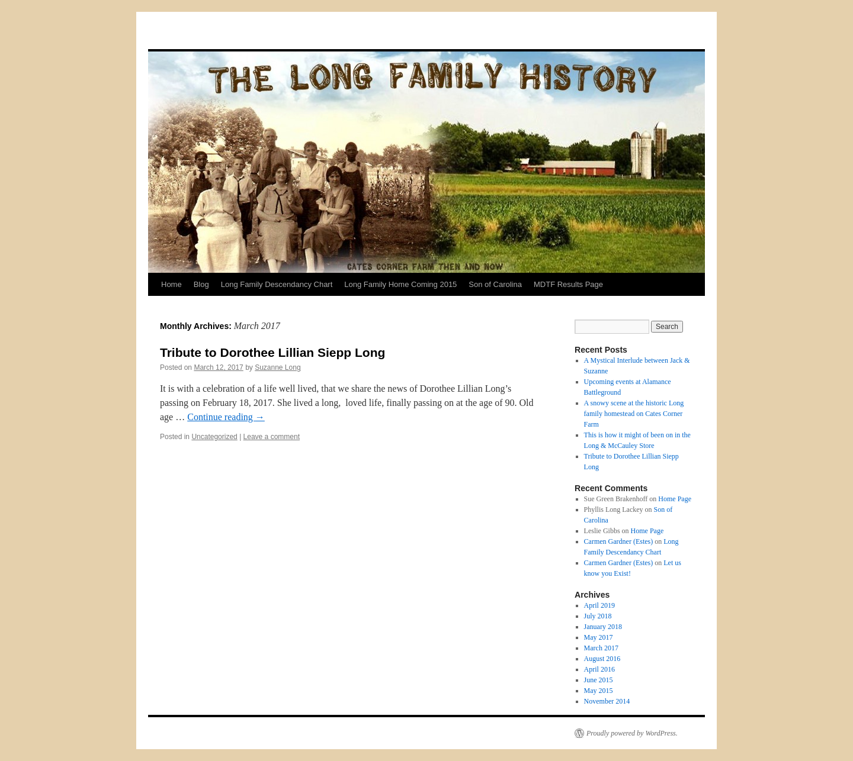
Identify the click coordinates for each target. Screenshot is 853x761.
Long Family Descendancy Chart (277, 284)
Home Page (674, 499)
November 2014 (607, 701)
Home (171, 284)
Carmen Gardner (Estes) (618, 541)
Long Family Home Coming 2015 (400, 284)
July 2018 (598, 616)
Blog (201, 284)
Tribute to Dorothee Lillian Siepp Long (272, 352)
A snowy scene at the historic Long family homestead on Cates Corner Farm (634, 413)
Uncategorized (214, 437)
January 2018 (603, 627)
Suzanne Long (277, 367)
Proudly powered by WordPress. (632, 733)
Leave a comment (271, 437)
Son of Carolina (495, 284)
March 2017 (601, 648)
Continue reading (226, 417)
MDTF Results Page (568, 284)
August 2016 (602, 658)
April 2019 (599, 605)
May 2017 (598, 637)
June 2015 (598, 680)
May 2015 (598, 690)
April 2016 (599, 669)
